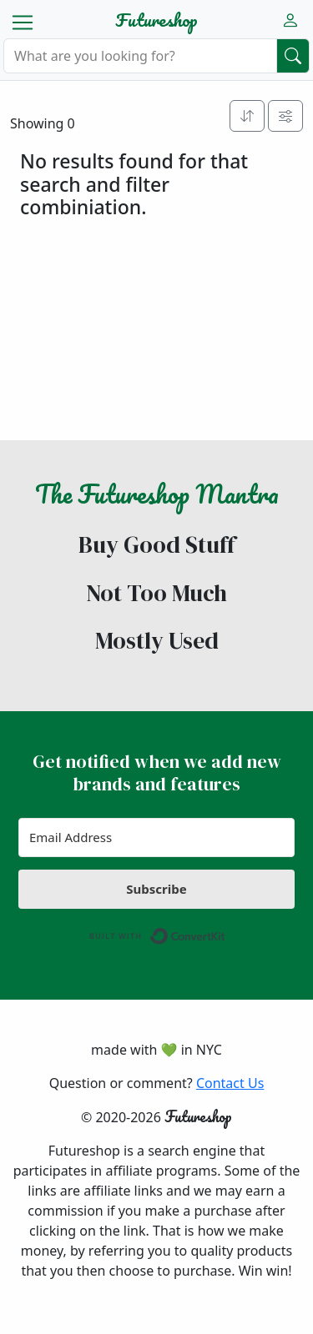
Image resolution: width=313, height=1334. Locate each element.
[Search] (140, 55)
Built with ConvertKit (225, 932)
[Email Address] (156, 837)
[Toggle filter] (285, 116)
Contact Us (230, 1083)
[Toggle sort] (247, 116)
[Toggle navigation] (22, 22)
